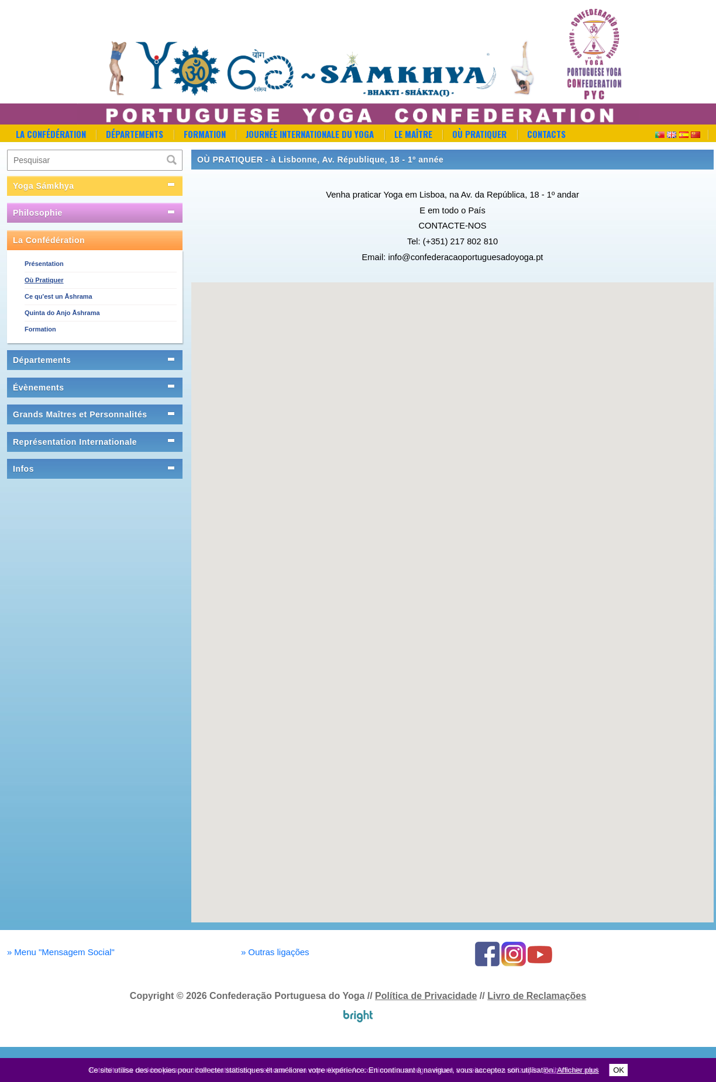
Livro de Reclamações (536, 996)
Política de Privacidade (426, 996)
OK (618, 1070)
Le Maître (413, 133)
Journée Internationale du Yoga (310, 133)
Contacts (546, 133)
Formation (205, 133)
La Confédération (51, 133)
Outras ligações (275, 952)
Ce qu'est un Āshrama (58, 296)
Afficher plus (577, 1070)
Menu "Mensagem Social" (61, 952)
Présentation (44, 263)
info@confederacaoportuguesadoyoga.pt (465, 257)
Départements (134, 133)
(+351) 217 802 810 (460, 241)
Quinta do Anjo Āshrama (62, 312)
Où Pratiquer (479, 133)
